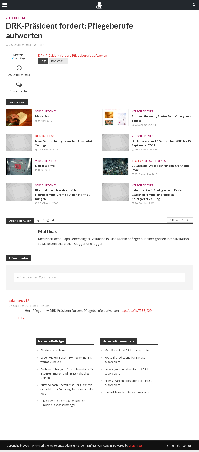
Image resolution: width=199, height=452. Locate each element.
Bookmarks (58, 61)
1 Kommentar (19, 91)
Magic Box (42, 116)
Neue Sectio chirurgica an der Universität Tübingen (64, 144)
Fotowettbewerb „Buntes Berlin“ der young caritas (158, 119)
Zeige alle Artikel (180, 221)
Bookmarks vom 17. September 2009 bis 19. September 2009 (161, 144)
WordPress (136, 447)
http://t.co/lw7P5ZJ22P (136, 312)
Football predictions (118, 359)
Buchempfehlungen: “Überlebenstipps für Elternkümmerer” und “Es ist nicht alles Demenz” (65, 375)
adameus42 (19, 302)
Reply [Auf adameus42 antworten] (29, 320)
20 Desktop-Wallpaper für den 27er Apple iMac (162, 169)
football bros (113, 394)
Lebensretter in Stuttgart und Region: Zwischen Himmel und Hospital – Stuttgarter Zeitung (159, 196)
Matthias (19, 55)
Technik (137, 161)
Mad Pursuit (113, 352)
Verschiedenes (16, 18)
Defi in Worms (45, 166)
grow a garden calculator (121, 371)
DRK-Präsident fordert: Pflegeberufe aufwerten (72, 55)
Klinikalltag (44, 136)
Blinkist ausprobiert (53, 352)
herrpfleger (20, 58)
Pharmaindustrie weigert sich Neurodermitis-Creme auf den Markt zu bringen (64, 196)
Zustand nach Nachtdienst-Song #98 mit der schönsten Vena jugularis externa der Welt (64, 390)
